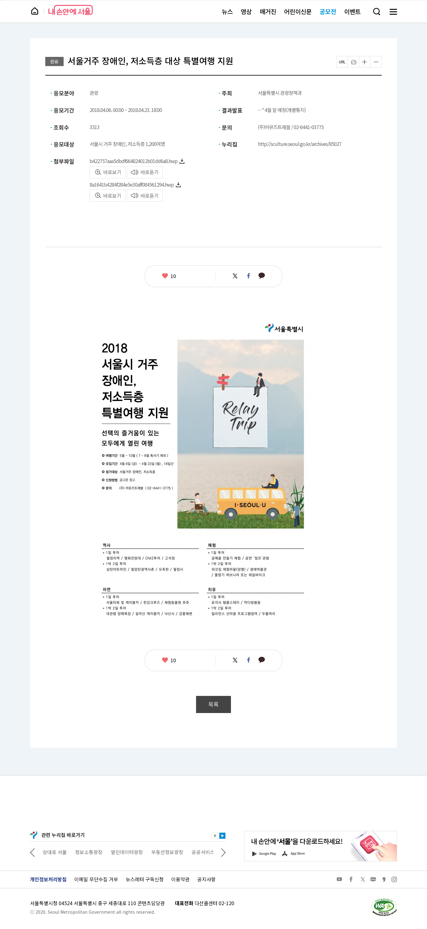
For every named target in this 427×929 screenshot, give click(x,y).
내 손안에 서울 (70, 10)
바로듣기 (149, 172)
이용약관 (180, 879)
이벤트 (352, 11)
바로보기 (112, 172)
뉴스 (227, 11)
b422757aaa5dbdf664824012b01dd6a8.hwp (133, 161)
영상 (246, 11)
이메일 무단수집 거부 (96, 879)
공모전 (328, 11)
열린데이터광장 (131, 852)
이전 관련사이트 (32, 852)
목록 (213, 704)
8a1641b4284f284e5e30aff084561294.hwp (132, 184)
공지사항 (206, 879)
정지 (215, 836)
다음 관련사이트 (223, 852)
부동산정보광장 (171, 852)
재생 (222, 836)
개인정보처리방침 (48, 879)
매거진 (268, 11)
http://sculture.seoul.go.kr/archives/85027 (299, 143)
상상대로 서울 (56, 852)
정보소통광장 (93, 852)
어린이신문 (298, 11)
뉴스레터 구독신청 (145, 879)
